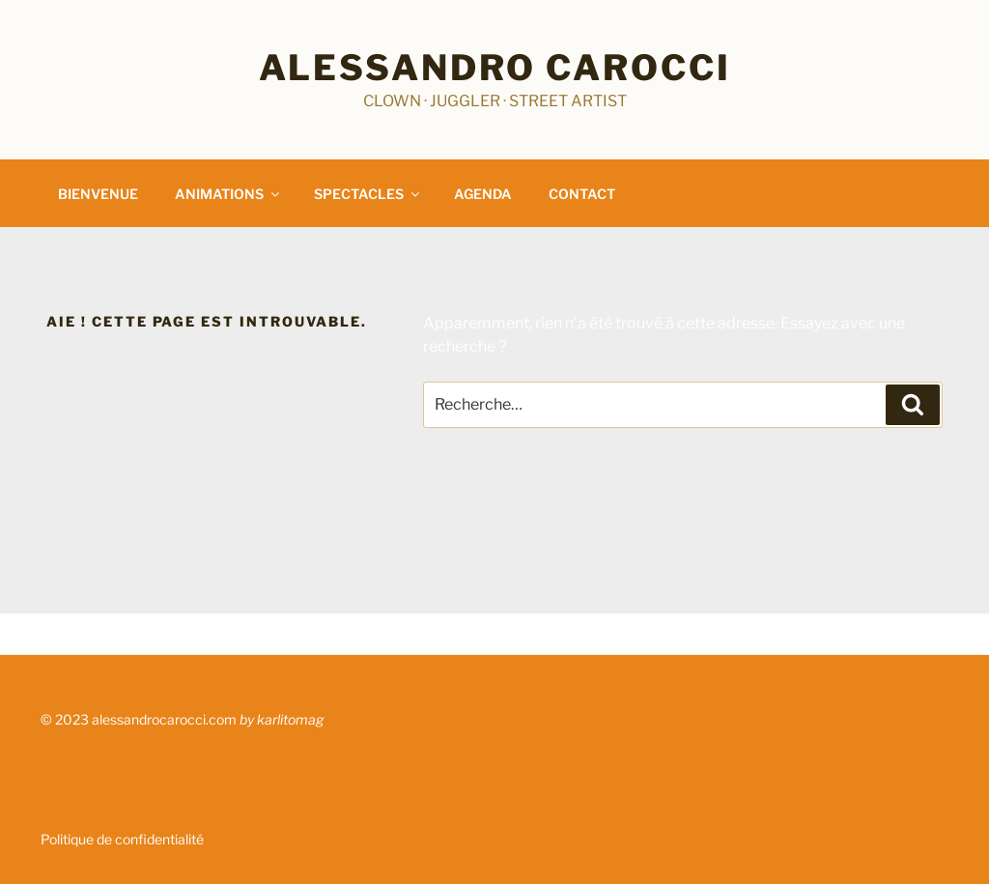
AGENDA (483, 193)
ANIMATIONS (228, 193)
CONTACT (582, 193)
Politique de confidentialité (122, 839)
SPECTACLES (368, 193)
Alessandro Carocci (495, 67)
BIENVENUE (98, 193)
